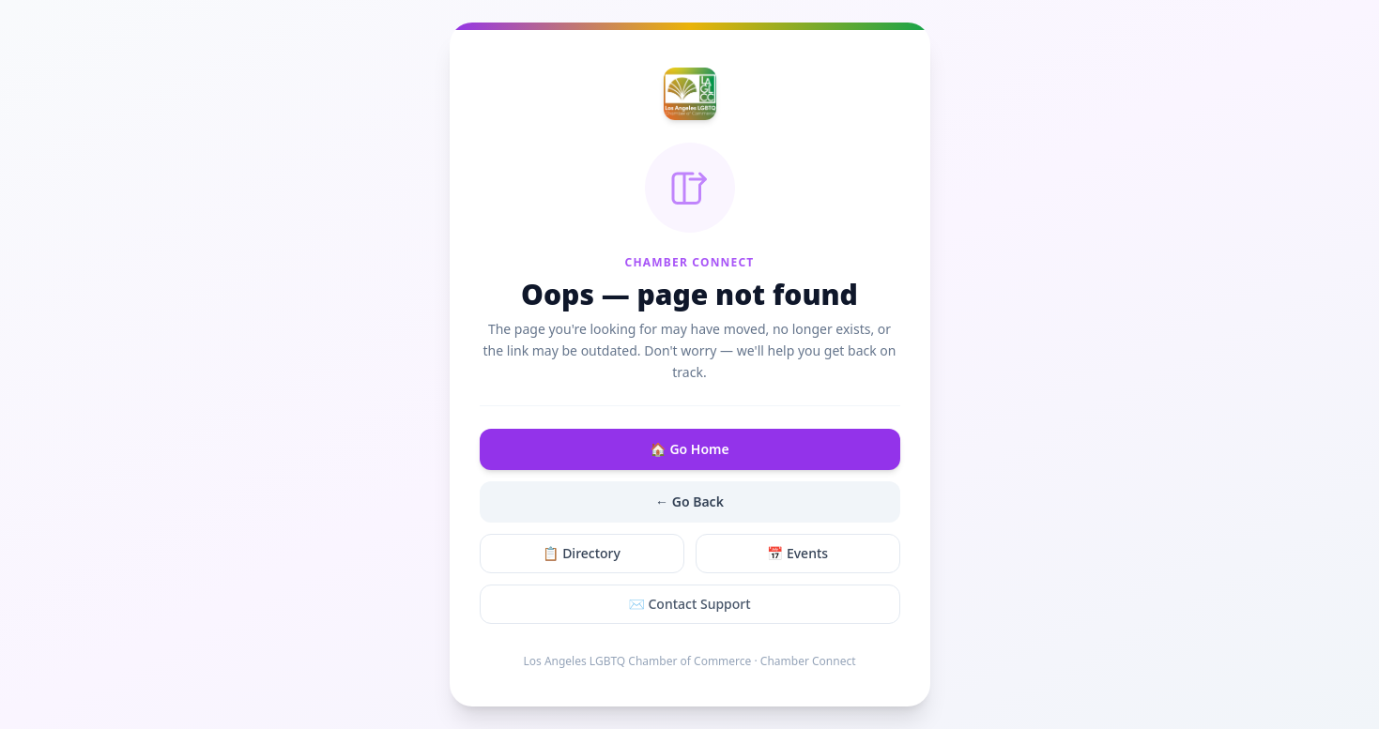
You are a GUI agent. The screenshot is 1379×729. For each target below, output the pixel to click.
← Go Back (689, 501)
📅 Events (797, 553)
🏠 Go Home (689, 449)
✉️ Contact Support (689, 604)
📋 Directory (582, 553)
